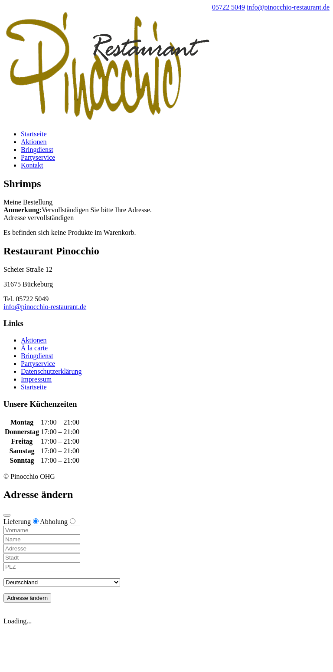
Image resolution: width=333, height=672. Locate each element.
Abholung (57, 521)
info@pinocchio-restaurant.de (44, 306)
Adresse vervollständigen (38, 217)
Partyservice (38, 157)
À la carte (34, 348)
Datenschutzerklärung (51, 371)
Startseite (34, 134)
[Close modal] (6, 515)
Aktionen (34, 141)
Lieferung (21, 521)
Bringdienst (37, 149)
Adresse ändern (27, 598)
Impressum (36, 379)
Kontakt (32, 165)
